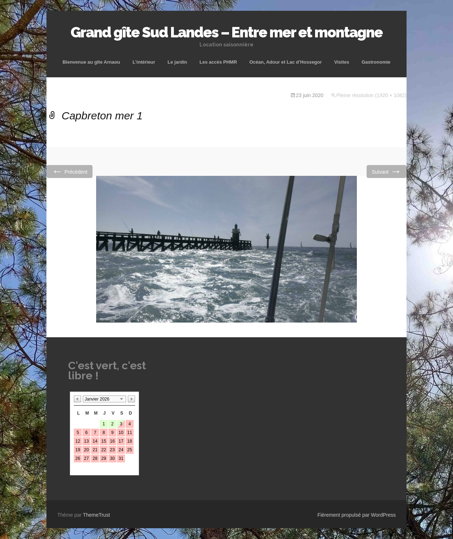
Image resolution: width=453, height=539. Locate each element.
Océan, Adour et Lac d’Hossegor (285, 62)
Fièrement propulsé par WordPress (356, 515)
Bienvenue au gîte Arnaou (91, 62)
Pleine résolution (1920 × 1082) (371, 95)
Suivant (387, 171)
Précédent (69, 171)
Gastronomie (376, 62)
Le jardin (177, 62)
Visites (341, 62)
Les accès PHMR (218, 62)
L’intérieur (144, 62)
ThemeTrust (96, 515)
